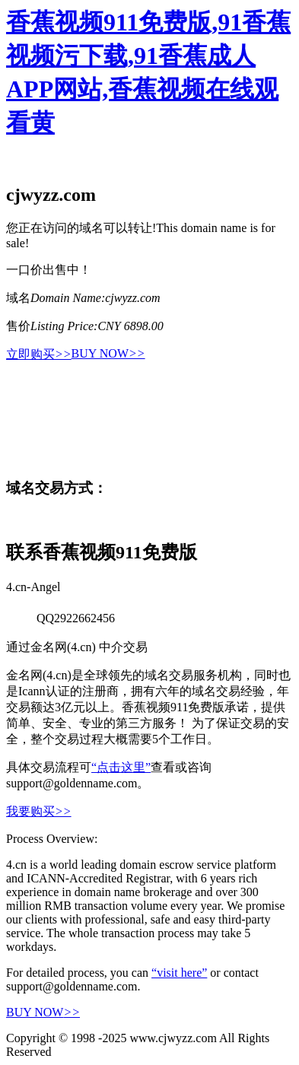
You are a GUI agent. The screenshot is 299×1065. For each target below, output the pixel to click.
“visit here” (179, 972)
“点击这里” (121, 767)
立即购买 (39, 354)
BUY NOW (108, 353)
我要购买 (39, 811)
